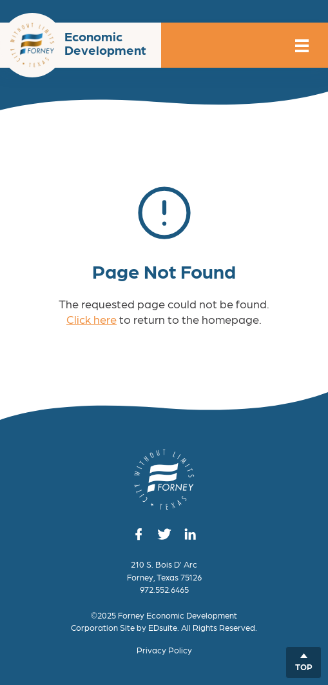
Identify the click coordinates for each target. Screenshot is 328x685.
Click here (91, 319)
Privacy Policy (164, 650)
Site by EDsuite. (149, 627)
